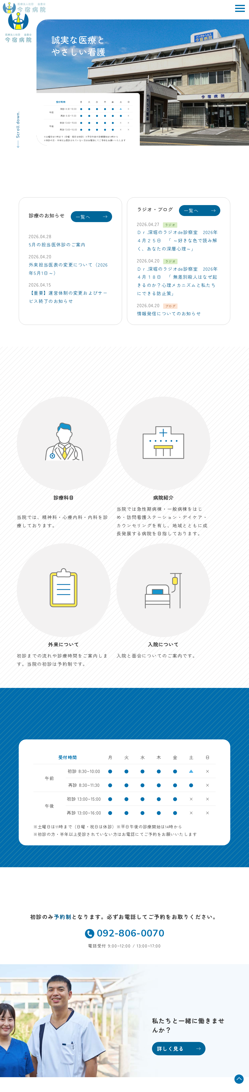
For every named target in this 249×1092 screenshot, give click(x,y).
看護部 (172, 966)
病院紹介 (100, 966)
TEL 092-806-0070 (38, 981)
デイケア (100, 984)
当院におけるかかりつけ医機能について (190, 1046)
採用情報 (175, 975)
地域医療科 (177, 957)
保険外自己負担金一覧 (205, 1038)
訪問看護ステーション (114, 994)
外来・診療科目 (107, 957)
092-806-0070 (124, 772)
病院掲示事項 (214, 1031)
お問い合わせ (105, 1012)
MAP (72, 973)
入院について (105, 975)
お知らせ (100, 1003)
